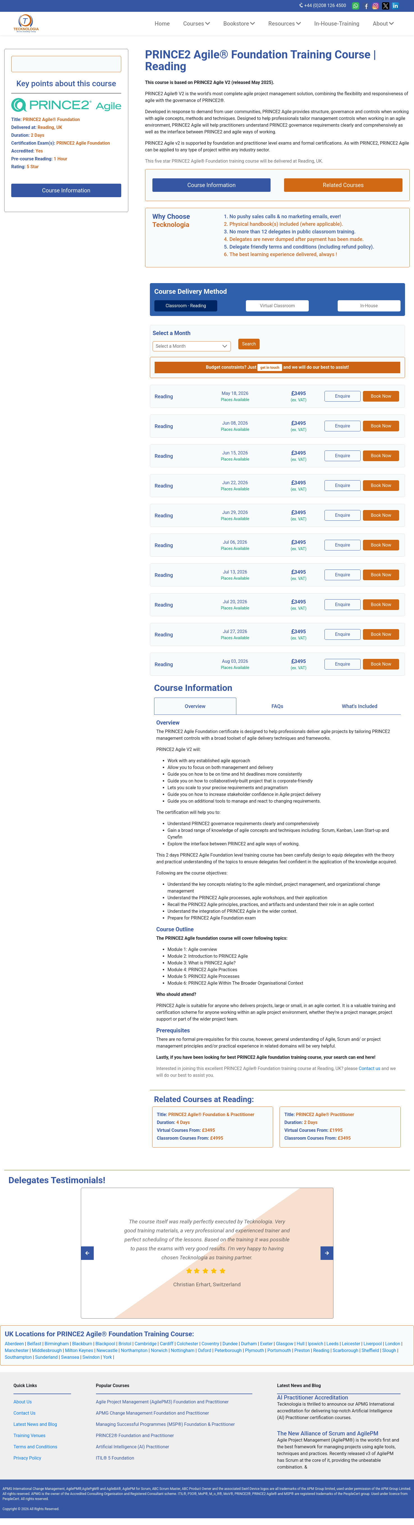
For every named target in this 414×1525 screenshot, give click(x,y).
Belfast (34, 1343)
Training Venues (29, 1435)
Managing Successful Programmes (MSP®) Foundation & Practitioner (165, 1424)
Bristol (124, 1343)
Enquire (343, 396)
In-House (372, 305)
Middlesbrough (47, 1350)
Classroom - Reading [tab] (183, 305)
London (392, 1343)
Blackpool (105, 1343)
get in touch (269, 367)
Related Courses (343, 185)
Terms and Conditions (35, 1446)
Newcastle (107, 1350)
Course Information (66, 190)
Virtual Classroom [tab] (278, 305)
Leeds (332, 1343)
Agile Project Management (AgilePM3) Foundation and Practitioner (162, 1402)
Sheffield (370, 1350)
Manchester (17, 1350)
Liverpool (372, 1343)
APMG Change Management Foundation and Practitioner (152, 1413)
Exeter (266, 1343)
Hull (301, 1343)
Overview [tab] (195, 706)
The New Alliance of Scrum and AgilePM (327, 1433)
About (383, 23)
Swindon (91, 1357)
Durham (249, 1343)
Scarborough (345, 1350)
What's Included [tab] (360, 706)
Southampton (18, 1357)
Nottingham (183, 1350)
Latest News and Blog (35, 1424)
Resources (284, 23)
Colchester (187, 1343)
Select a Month (172, 333)
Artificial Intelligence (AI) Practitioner (132, 1446)
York (107, 1357)
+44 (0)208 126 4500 (322, 5)
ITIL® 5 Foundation (115, 1458)
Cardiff (166, 1343)
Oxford (204, 1350)
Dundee (230, 1343)
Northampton (134, 1350)
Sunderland (46, 1357)
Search (249, 344)
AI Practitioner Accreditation (312, 1397)
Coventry (210, 1343)
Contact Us (24, 1413)
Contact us (369, 1068)
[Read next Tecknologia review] (100, 1253)
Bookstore (239, 23)
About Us (22, 1402)
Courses (196, 23)
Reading (321, 1350)
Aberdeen (14, 1343)
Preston (302, 1350)
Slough (389, 1350)
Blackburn (82, 1343)
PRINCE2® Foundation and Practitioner (135, 1435)
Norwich (159, 1350)
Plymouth (254, 1350)
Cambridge (146, 1343)
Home (162, 23)
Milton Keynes (79, 1350)
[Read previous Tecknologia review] (314, 1253)
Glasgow (284, 1343)
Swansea (70, 1357)
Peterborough (228, 1350)
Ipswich (315, 1343)
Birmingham (57, 1343)
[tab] (183, 305)
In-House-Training (337, 23)
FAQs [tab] (277, 706)
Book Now (381, 396)
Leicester (351, 1343)
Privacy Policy (27, 1458)
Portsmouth (279, 1350)
